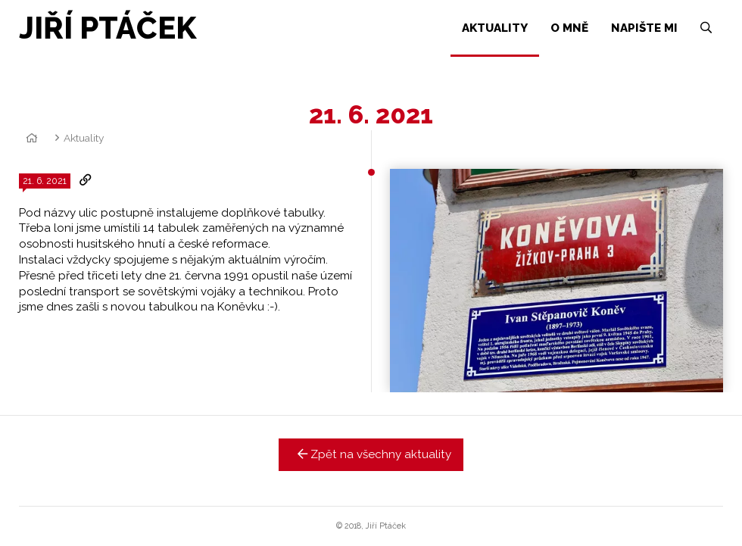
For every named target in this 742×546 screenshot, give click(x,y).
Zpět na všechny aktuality (371, 454)
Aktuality (84, 138)
